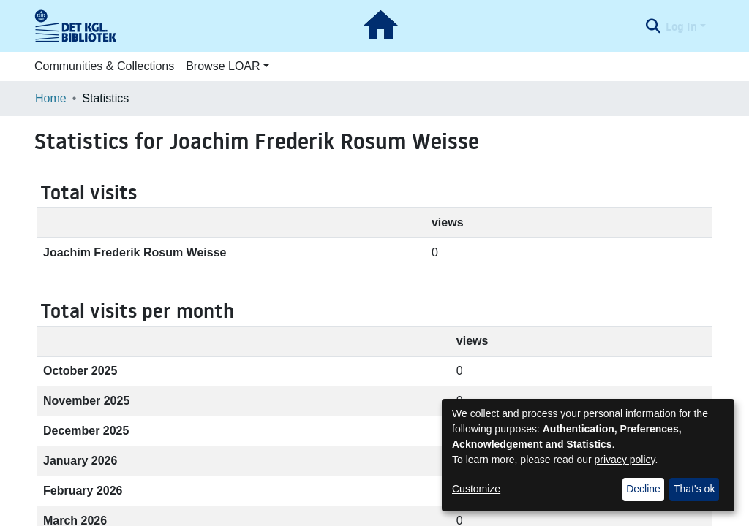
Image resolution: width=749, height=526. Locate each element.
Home (51, 98)
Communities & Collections (104, 66)
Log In (681, 26)
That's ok (694, 489)
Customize (476, 489)
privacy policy (625, 459)
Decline (643, 489)
